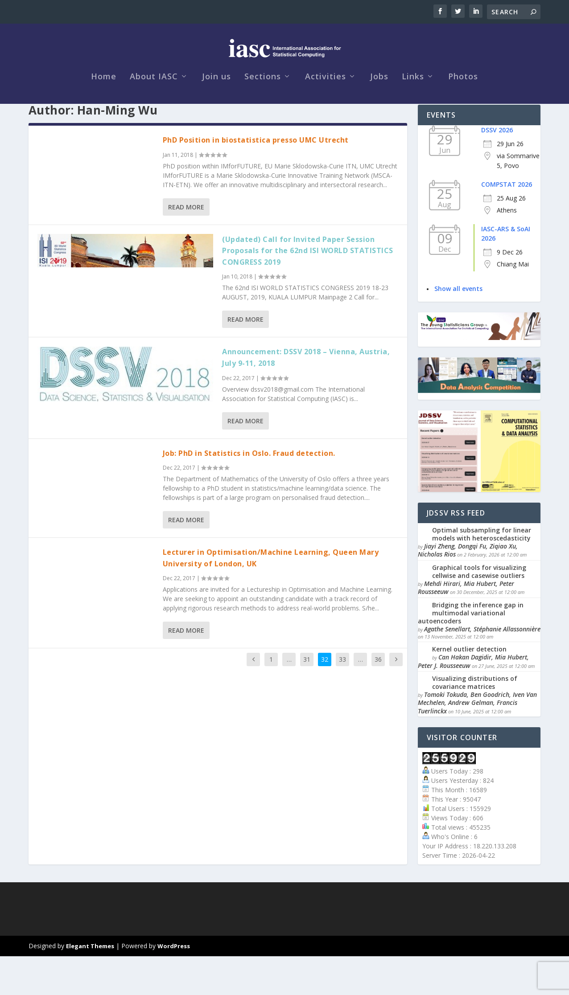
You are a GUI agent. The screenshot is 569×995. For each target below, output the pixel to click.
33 (342, 698)
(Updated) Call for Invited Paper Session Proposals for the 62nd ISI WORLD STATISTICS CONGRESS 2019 (307, 289)
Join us (216, 98)
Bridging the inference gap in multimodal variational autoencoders (471, 651)
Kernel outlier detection (469, 688)
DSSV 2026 (497, 168)
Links (413, 98)
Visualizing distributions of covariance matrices (474, 721)
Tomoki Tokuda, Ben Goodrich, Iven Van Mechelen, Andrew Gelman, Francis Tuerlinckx (477, 741)
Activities (325, 98)
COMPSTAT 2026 (506, 223)
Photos (463, 98)
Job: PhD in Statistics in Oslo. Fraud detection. (249, 492)
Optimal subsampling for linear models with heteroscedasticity (481, 573)
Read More (186, 246)
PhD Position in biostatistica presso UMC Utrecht (256, 179)
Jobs (379, 98)
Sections (262, 98)
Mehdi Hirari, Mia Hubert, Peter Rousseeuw (466, 626)
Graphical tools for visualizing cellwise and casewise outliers (479, 610)
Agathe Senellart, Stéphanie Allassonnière (482, 667)
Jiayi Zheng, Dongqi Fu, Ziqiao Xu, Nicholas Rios (468, 589)
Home (103, 98)
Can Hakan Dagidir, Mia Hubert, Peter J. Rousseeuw (473, 700)
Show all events (458, 327)
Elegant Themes (90, 985)
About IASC (154, 98)
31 (306, 698)
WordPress (173, 985)
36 (378, 698)
